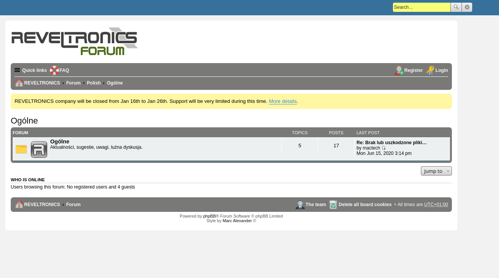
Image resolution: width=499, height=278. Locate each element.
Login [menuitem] (441, 70)
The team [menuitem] (316, 204)
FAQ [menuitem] (64, 70)
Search (456, 7)
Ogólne (24, 120)
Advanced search (467, 7)
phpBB (209, 216)
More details (282, 101)
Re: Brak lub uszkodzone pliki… (392, 142)
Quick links (34, 70)
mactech (371, 148)
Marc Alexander (237, 220)
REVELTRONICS (42, 204)
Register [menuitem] (413, 70)
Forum (73, 204)
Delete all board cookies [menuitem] (365, 204)
